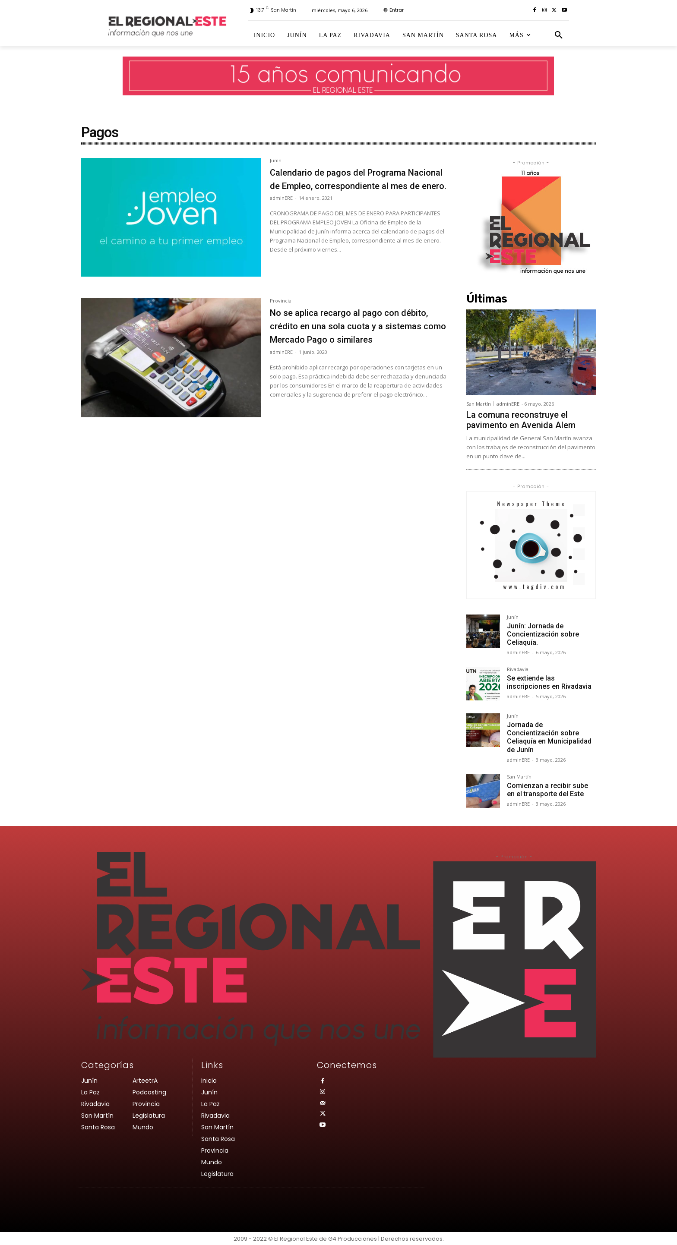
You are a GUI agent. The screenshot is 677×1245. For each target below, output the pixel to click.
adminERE (281, 211)
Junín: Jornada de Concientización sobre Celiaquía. (543, 634)
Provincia (280, 301)
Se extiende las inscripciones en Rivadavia (549, 682)
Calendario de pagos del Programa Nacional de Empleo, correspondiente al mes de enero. (358, 185)
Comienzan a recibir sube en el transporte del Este (547, 790)
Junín (276, 161)
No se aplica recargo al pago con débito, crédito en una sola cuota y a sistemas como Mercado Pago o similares (357, 332)
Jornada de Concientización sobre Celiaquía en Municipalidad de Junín (549, 737)
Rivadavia (517, 669)
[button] (558, 35)
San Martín (478, 403)
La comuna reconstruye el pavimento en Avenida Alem (521, 420)
